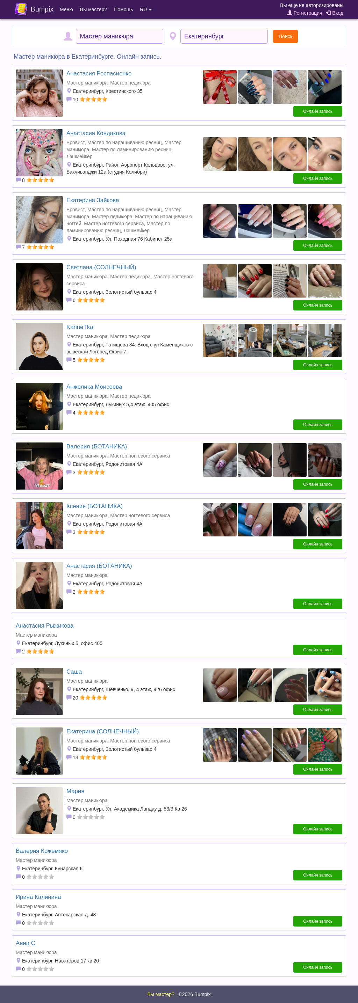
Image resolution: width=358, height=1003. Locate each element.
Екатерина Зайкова (92, 200)
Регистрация (304, 13)
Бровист (75, 142)
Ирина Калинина (38, 897)
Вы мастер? (93, 9)
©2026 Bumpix (194, 994)
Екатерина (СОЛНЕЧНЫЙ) (102, 731)
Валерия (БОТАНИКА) (96, 446)
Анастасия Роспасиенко (98, 73)
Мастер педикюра (130, 83)
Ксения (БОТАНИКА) (94, 506)
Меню (66, 9)
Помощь (123, 9)
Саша (74, 671)
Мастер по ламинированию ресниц (131, 149)
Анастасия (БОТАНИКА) (99, 566)
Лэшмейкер (79, 156)
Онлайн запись (317, 111)
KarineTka (79, 327)
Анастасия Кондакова (96, 133)
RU (146, 9)
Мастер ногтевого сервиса (114, 223)
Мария (75, 791)
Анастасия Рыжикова (44, 625)
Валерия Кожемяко (42, 851)
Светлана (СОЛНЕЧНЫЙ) (101, 267)
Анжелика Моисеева (94, 386)
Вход (334, 13)
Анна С (25, 943)
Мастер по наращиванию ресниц (124, 142)
